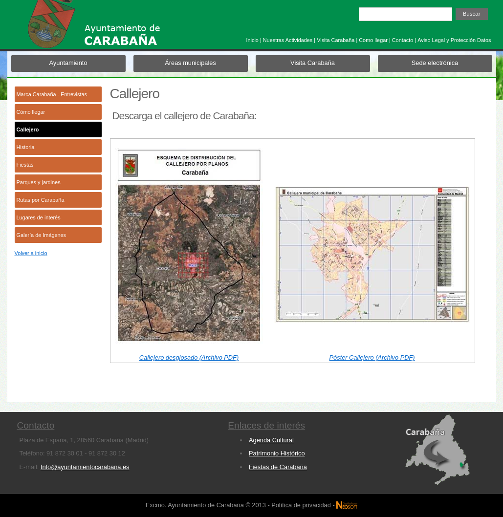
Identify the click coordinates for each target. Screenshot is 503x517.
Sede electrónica (435, 62)
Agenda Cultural (271, 440)
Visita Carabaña (335, 40)
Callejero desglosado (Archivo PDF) (189, 357)
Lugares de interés (39, 217)
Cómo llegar (31, 112)
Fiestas (25, 165)
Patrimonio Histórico (277, 453)
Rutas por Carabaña (41, 200)
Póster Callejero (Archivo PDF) (372, 357)
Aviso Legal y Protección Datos (454, 40)
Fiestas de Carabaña (278, 467)
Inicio (252, 40)
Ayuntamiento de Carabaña (112, 28)
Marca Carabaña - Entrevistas (52, 94)
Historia (26, 147)
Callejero (28, 129)
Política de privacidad (301, 505)
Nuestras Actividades (288, 40)
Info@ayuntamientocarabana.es (85, 467)
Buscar (472, 14)
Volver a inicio (31, 253)
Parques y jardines (39, 182)
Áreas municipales (190, 62)
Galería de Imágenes (41, 235)
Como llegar (373, 40)
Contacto (403, 40)
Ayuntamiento (68, 62)
